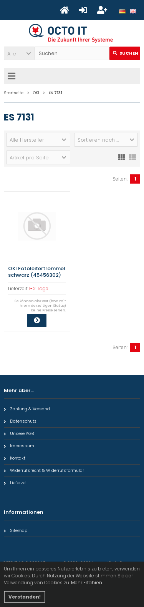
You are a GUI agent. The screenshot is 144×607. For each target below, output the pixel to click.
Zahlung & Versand (27, 409)
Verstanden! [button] (24, 597)
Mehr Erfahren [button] (86, 582)
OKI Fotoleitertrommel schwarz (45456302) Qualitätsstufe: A (36, 275)
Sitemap (15, 530)
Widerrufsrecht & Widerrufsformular (44, 470)
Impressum (19, 446)
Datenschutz (20, 421)
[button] (19, 53)
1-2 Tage (38, 288)
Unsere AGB (19, 433)
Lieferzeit (16, 483)
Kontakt (14, 458)
